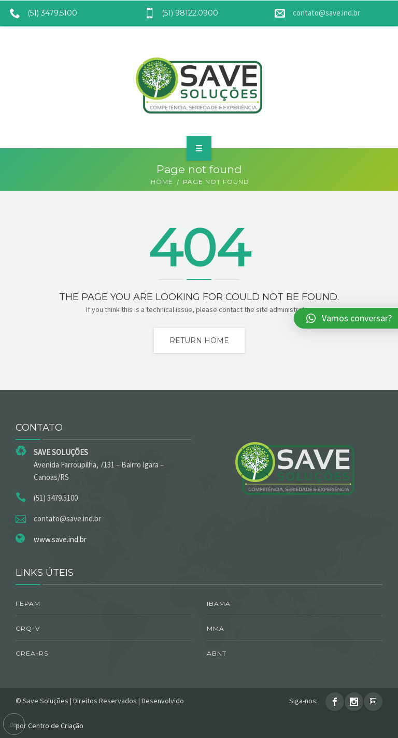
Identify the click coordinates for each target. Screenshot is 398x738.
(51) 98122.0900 (177, 13)
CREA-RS (32, 653)
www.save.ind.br (60, 539)
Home (162, 182)
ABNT (216, 653)
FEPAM (28, 603)
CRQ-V (28, 628)
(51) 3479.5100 (40, 13)
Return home (199, 340)
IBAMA (219, 603)
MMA (215, 628)
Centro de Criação (55, 725)
